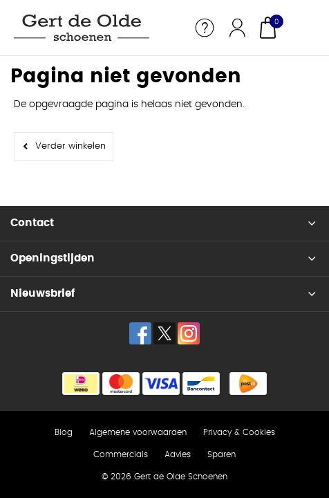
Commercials (120, 454)
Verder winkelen (70, 146)
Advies (177, 454)
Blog (64, 432)
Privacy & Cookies (239, 432)
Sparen (221, 454)
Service (205, 28)
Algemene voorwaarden (138, 432)
